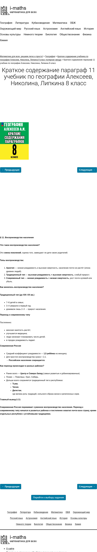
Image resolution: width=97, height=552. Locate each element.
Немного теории (33, 34)
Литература (22, 22)
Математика (60, 22)
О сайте (10, 548)
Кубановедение (41, 22)
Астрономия (50, 28)
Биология (51, 34)
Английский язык (71, 28)
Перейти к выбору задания (48, 497)
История (89, 28)
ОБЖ (73, 22)
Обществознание (70, 34)
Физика (87, 34)
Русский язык (32, 28)
